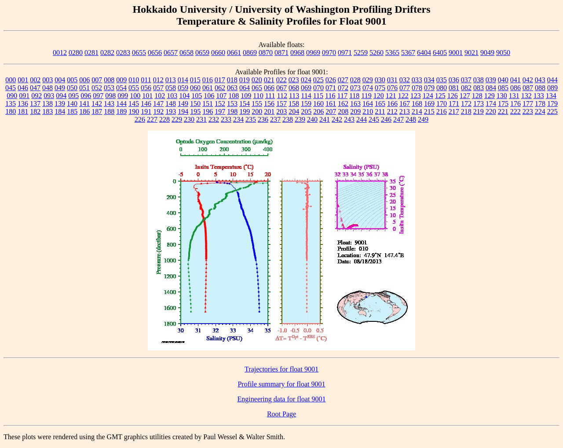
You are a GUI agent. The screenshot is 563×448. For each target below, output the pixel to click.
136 (23, 103)
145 (133, 103)
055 (133, 87)
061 (207, 87)
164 (367, 103)
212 (392, 111)
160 (318, 103)
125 (440, 95)
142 (96, 103)
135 (10, 103)
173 (478, 103)
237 (275, 119)
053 (109, 87)
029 (367, 80)
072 (343, 87)
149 (183, 103)
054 (121, 87)
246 (386, 119)
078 (417, 87)
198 (232, 111)
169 (429, 103)
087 (528, 87)
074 (367, 87)
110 (258, 95)
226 (140, 119)
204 (294, 111)
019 (244, 80)
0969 (313, 52)
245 (374, 119)
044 (552, 80)
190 (133, 111)
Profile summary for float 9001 (281, 384)
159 (306, 103)
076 (392, 87)
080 (441, 87)
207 (330, 111)
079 (429, 87)
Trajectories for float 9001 (281, 369)
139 (60, 103)
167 (404, 103)
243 (349, 119)
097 (98, 95)
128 (477, 95)
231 (201, 119)
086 (515, 87)
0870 (266, 52)
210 (367, 111)
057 (158, 87)
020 (257, 80)
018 (232, 80)
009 (121, 80)
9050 (503, 52)
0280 (76, 52)
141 (84, 103)
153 (232, 103)
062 (220, 87)
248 (411, 119)
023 (294, 80)
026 (330, 80)
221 (503, 111)
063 (232, 87)
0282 (107, 52)
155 (257, 103)
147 (158, 103)
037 (466, 80)
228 (164, 119)
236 (263, 119)
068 (294, 87)
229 (177, 119)
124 (428, 95)
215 (429, 111)
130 (502, 95)
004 (60, 80)
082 (466, 87)
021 (269, 80)
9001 (456, 52)
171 (454, 103)
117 (342, 95)
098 (110, 95)
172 (466, 103)
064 (244, 87)
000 (10, 80)
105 (196, 95)
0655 (139, 52)
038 (478, 80)
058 (170, 87)
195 (195, 111)
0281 (91, 52)
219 (478, 111)
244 (361, 119)
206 (318, 111)
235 (250, 119)
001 (23, 80)
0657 (171, 52)
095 (73, 95)
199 (244, 111)
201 (269, 111)
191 (146, 111)
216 (441, 111)
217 (454, 111)
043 (540, 80)
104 (184, 95)
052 (96, 87)
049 (60, 87)
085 (503, 87)
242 (337, 119)
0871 (281, 52)
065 (257, 87)
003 (47, 80)
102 (159, 95)
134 (551, 95)
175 (503, 103)
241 (324, 119)
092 (36, 95)
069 (306, 87)
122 (403, 95)
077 (404, 87)
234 (238, 119)
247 (398, 119)
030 (380, 80)
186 (84, 111)
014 (183, 80)
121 (391, 95)
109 (246, 95)
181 (23, 111)
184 (60, 111)
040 (503, 80)
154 (244, 103)
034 (429, 80)
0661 (234, 52)
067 (281, 87)
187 (96, 111)
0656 (155, 52)
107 (221, 95)
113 (294, 95)
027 (343, 80)
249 (423, 119)
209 (355, 111)
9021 (471, 52)
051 (84, 87)
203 (281, 111)
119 (366, 95)
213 (404, 111)
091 (24, 95)
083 (478, 87)
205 (306, 111)
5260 (376, 52)
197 (220, 111)
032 (404, 80)
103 (172, 95)
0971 (345, 52)
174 (491, 103)
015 (195, 80)
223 (528, 111)
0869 (250, 52)
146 (146, 103)
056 (146, 87)
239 (300, 119)
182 (35, 111)
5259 (361, 52)
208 (343, 111)
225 (552, 111)
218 (466, 111)
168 (417, 103)
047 (35, 87)
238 (287, 119)
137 (35, 103)
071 (330, 87)
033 (417, 80)
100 (135, 95)
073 (355, 87)
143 (109, 103)
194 (183, 111)
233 (226, 119)
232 (213, 119)
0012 (60, 52)
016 (207, 80)
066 (269, 87)
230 (189, 119)
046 (23, 87)
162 (343, 103)
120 (378, 95)
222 (515, 111)
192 (158, 111)
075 (380, 87)
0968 (297, 52)
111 (270, 95)
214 (417, 111)
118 (354, 95)
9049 (487, 52)
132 (526, 95)
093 (49, 95)
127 (465, 95)
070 (318, 87)
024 (306, 80)
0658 (186, 52)
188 (109, 111)
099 (122, 95)
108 (233, 95)
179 (552, 103)
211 (380, 111)
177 (528, 103)
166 (392, 103)
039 (491, 80)
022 (281, 80)
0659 (202, 52)
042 (528, 80)
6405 (440, 52)
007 (96, 80)
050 (72, 87)
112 (282, 95)
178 (540, 103)
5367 (408, 52)
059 (183, 87)
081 (454, 87)
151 (207, 103)
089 (552, 87)
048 (47, 87)
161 (330, 103)
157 (281, 103)
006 (84, 80)
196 (207, 111)
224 (540, 111)
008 (109, 80)
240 (312, 119)
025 (318, 80)
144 (121, 103)
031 (392, 80)
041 (515, 80)
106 (209, 95)
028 (355, 80)
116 (330, 95)
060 (195, 87)
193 (170, 111)
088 (540, 87)
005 (72, 80)
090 (12, 95)
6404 (424, 52)
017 (220, 80)
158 (294, 103)
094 (61, 95)
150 (195, 103)
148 (170, 103)
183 (47, 111)
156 (269, 103)
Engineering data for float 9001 (282, 399)
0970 (329, 52)
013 (170, 80)
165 (380, 103)
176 (515, 103)
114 (306, 95)
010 (133, 80)
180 (10, 111)
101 (147, 95)
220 (491, 111)
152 (220, 103)
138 (47, 103)
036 (454, 80)
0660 (218, 52)
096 (85, 95)
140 (72, 103)
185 (72, 111)
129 (489, 95)
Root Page (281, 414)
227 (152, 119)
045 (10, 87)
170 (441, 103)
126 (452, 95)
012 (158, 80)
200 (257, 111)
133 (539, 95)
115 (318, 95)
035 (441, 80)
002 (35, 80)
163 (355, 103)
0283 (123, 52)
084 (491, 87)
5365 (392, 52)
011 (146, 80)
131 (514, 95)
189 (121, 111)
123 (415, 95)
